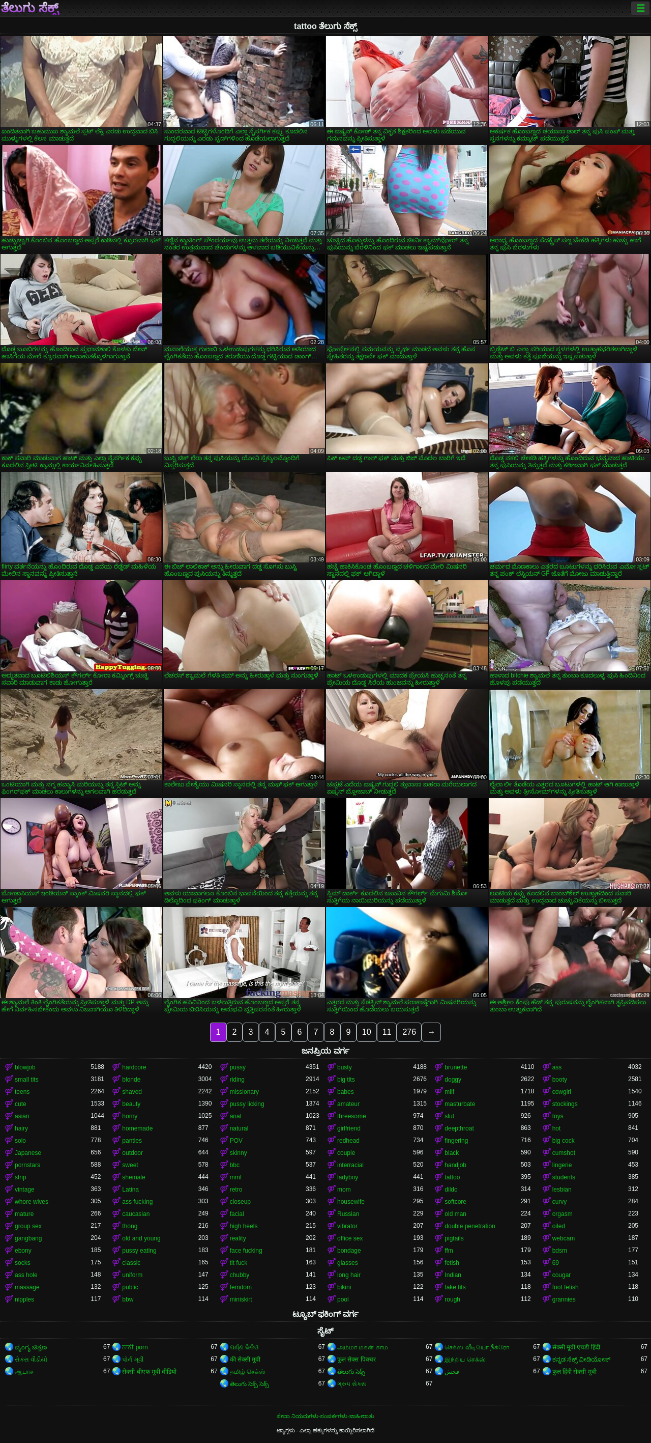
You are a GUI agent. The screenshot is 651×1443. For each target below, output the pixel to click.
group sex (28, 1226)
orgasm (562, 1214)
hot (556, 1128)
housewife (351, 1201)
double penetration (470, 1226)
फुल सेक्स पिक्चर (356, 1359)
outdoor (132, 1152)
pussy (238, 1067)
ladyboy (347, 1177)
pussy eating (139, 1250)
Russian (348, 1214)
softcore (455, 1201)
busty (344, 1067)
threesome (351, 1116)
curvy (559, 1201)
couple (346, 1152)
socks (23, 1262)
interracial (350, 1165)
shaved (132, 1091)
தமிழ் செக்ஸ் (247, 1371)
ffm (449, 1250)
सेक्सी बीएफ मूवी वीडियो (149, 1371)
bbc (235, 1165)
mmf (236, 1177)
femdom (241, 1287)
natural (239, 1128)
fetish (452, 1262)
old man (455, 1214)
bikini (344, 1287)
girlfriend (349, 1128)
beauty (131, 1104)
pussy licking (247, 1104)
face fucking (246, 1250)
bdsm (559, 1250)
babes (345, 1091)
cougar (561, 1275)
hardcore (134, 1067)
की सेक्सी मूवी (245, 1359)
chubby (240, 1275)
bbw (127, 1299)
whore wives (31, 1201)
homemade (137, 1128)
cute (20, 1104)
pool (343, 1299)
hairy (21, 1128)
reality (238, 1238)
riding (237, 1079)
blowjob (25, 1067)
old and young (141, 1238)
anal (236, 1116)
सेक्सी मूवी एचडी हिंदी (576, 1347)
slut (449, 1116)
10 (366, 1032)
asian (22, 1116)
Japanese (28, 1152)
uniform (132, 1275)
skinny (238, 1152)
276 (409, 1032)
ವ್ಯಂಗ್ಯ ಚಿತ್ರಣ (31, 1347)
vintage (25, 1189)
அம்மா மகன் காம (362, 1347)
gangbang (28, 1238)
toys (558, 1116)
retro (236, 1189)
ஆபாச (24, 1371)
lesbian (562, 1189)
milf (449, 1091)
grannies (564, 1299)
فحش (452, 1371)
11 (387, 1032)
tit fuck (239, 1262)
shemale (133, 1177)
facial (237, 1214)
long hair (349, 1275)
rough (452, 1299)
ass (557, 1067)
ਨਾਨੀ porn (134, 1347)
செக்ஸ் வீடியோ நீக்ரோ (477, 1347)
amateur (348, 1104)
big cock (563, 1140)
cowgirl (561, 1091)
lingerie (562, 1165)
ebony (23, 1250)
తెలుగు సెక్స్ (351, 1371)
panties (132, 1140)
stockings (565, 1104)
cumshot (563, 1152)
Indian (453, 1275)
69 (555, 1262)
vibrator (347, 1226)
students (563, 1177)
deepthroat (459, 1128)
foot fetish (565, 1287)
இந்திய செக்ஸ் (465, 1359)
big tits (346, 1079)
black (452, 1152)
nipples (24, 1299)
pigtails (454, 1238)
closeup (240, 1201)
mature (24, 1214)
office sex (350, 1238)
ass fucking (137, 1201)
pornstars (27, 1165)
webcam (563, 1238)
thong (129, 1226)
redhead (348, 1140)
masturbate (460, 1104)
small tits (27, 1079)
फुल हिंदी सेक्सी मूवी (574, 1371)
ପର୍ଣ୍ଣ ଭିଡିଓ (244, 1347)
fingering (456, 1140)
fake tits (455, 1287)
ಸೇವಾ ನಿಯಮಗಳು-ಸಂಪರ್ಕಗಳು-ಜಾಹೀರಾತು (325, 1416)
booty (559, 1079)
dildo (451, 1189)
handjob (455, 1165)
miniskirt (241, 1299)
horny (129, 1116)
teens (22, 1091)
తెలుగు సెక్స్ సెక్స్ (250, 1384)
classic (131, 1262)
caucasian (136, 1214)
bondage (349, 1250)
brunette (456, 1067)
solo (20, 1140)
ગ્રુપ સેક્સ (351, 1384)
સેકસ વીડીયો (31, 1359)
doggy (453, 1079)
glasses (347, 1262)
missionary (244, 1091)
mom (344, 1189)
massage (27, 1287)
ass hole (26, 1275)
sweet (130, 1165)
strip (20, 1177)
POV (236, 1140)
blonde (131, 1079)
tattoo (452, 1177)
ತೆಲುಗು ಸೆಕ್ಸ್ (29, 8)
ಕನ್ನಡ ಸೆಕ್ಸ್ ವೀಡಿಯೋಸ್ (581, 1359)
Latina (130, 1189)
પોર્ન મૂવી (132, 1359)
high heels (244, 1226)
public (130, 1287)
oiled (558, 1226)
